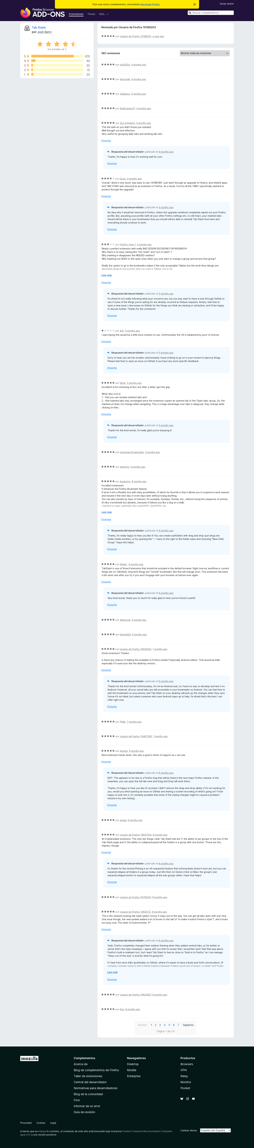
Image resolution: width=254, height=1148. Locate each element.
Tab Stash (39, 27)
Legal (53, 1122)
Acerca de (80, 1064)
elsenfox (124, 466)
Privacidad (26, 1122)
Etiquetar (106, 140)
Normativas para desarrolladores (95, 1088)
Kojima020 (125, 634)
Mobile (131, 1070)
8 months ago (136, 751)
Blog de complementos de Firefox (96, 1070)
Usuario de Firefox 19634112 (135, 911)
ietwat (123, 820)
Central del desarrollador (90, 1082)
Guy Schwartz (127, 123)
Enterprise (133, 1076)
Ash (122, 330)
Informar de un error (87, 1106)
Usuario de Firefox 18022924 (135, 649)
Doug (123, 178)
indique (42, 1131)
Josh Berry (44, 32)
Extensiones (76, 14)
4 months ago (138, 64)
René (123, 383)
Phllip (123, 721)
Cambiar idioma (188, 1130)
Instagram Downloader (132, 452)
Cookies (40, 1122)
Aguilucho (125, 481)
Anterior (142, 1025)
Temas (91, 14)
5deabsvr (125, 93)
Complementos (84, 1058)
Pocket (185, 1088)
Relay (184, 1076)
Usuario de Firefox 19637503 (135, 834)
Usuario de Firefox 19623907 (135, 994)
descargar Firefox (150, 4)
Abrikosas (125, 620)
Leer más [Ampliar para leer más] (106, 275)
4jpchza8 (125, 79)
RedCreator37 (127, 108)
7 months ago (160, 649)
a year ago (158, 36)
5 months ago (144, 244)
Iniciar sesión (227, 3)
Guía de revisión (84, 1112)
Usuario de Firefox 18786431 (135, 897)
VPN (183, 1070)
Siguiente (188, 1025)
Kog (122, 1009)
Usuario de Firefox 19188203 (135, 36)
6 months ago (138, 466)
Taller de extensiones (88, 1076)
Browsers (186, 1064)
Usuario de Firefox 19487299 (136, 736)
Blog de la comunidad (88, 1094)
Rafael (123, 564)
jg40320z (125, 64)
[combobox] (211, 13)
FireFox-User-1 (128, 244)
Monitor (185, 1082)
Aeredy (124, 751)
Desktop (133, 1064)
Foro (77, 1100)
